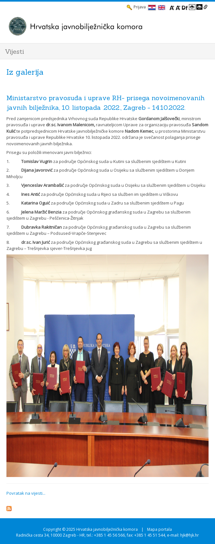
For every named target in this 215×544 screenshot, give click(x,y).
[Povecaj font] (171, 7)
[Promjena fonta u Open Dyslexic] (185, 7)
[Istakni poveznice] (205, 7)
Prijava (136, 7)
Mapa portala (159, 529)
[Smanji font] (178, 7)
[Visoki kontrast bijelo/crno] (192, 7)
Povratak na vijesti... (25, 493)
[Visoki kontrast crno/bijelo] (199, 7)
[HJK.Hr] (101, 26)
